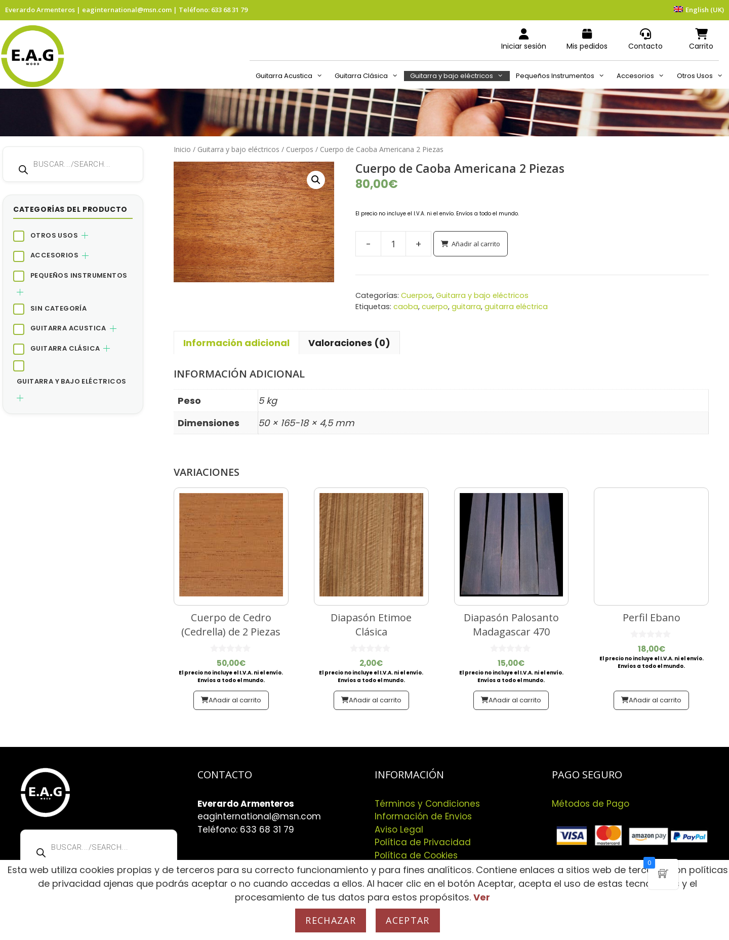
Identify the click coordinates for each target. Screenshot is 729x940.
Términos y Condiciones (427, 804)
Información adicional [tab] (236, 342)
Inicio (182, 149)
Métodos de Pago (590, 804)
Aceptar (407, 920)
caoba (405, 307)
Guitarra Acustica (292, 76)
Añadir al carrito (476, 243)
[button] (316, 180)
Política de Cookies (416, 855)
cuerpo (435, 307)
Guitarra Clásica (369, 76)
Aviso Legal (399, 829)
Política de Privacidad (423, 842)
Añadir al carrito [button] (235, 700)
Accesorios (643, 76)
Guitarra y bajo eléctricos (459, 76)
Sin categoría (58, 308)
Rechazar (330, 920)
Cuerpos (299, 149)
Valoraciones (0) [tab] (349, 342)
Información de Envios (423, 816)
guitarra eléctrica (516, 307)
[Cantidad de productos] (393, 243)
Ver (481, 897)
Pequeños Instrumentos (563, 76)
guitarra (466, 307)
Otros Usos (703, 76)
